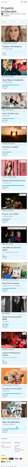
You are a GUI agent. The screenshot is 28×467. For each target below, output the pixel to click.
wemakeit (4, 438)
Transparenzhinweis (19, 450)
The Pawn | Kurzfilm (10, 147)
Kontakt (3, 445)
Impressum (17, 451)
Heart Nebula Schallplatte (12, 80)
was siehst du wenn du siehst (11, 248)
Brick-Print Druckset (10, 283)
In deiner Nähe (12, 21)
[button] (22, 2)
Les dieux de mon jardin (12, 388)
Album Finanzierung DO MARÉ (11, 318)
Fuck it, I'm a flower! (10, 214)
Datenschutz (18, 448)
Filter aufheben (5, 15)
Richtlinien (17, 445)
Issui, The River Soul (10, 113)
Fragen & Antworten (6, 447)
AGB (16, 447)
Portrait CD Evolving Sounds (13, 180)
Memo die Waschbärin (11, 422)
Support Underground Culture (11, 354)
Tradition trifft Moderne (12, 46)
